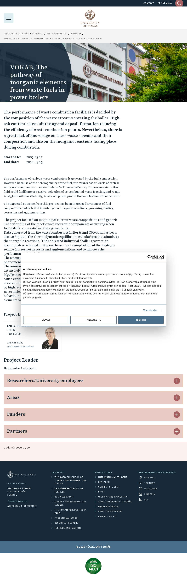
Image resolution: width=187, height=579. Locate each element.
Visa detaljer (150, 310)
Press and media (108, 507)
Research (38, 34)
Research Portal (57, 34)
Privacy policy (107, 517)
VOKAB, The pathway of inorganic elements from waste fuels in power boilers (53, 38)
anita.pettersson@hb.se (20, 346)
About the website (109, 512)
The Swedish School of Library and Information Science (70, 480)
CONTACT (148, 3)
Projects (76, 34)
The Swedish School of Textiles (69, 490)
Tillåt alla (141, 319)
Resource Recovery (66, 523)
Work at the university (112, 497)
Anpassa (94, 319)
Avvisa (46, 319)
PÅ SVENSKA (165, 3)
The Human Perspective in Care (71, 512)
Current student (108, 487)
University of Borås (16, 34)
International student (112, 477)
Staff (101, 492)
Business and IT (64, 497)
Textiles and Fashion (68, 528)
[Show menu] (8, 18)
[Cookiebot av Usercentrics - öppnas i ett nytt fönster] (150, 257)
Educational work (66, 518)
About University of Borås (115, 502)
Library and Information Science (70, 503)
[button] (177, 381)
